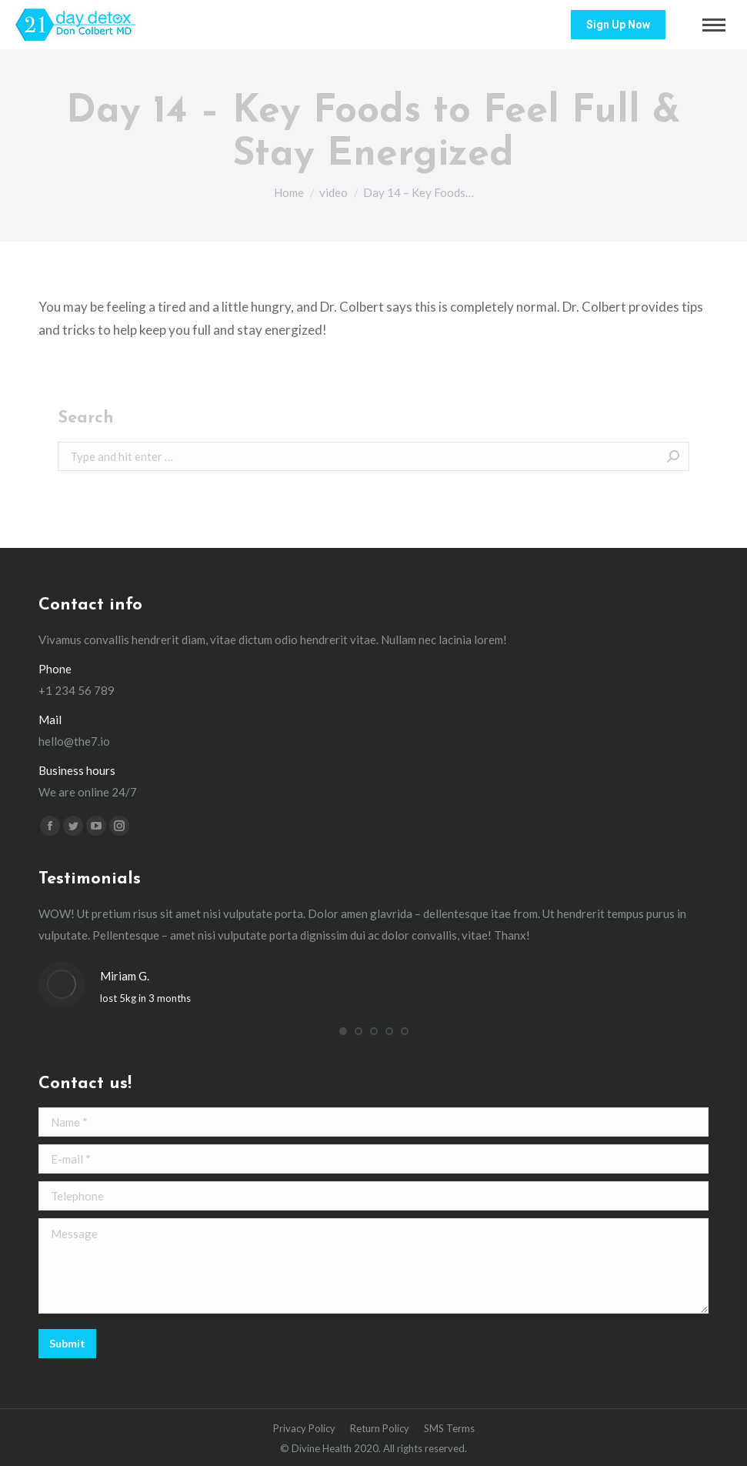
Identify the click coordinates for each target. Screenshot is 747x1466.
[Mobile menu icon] (714, 25)
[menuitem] (304, 1428)
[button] (343, 1031)
